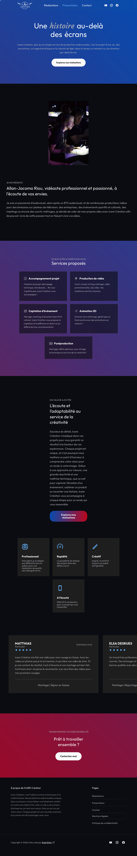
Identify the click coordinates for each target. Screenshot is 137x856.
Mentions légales (100, 816)
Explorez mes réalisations (68, 516)
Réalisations (51, 5)
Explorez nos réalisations (68, 62)
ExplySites (48, 842)
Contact (87, 5)
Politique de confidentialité (105, 823)
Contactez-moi (68, 756)
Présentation (70, 5)
